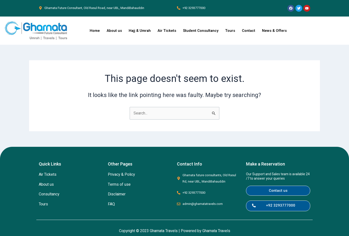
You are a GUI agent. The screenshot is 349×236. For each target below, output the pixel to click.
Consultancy (49, 194)
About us (114, 30)
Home (95, 30)
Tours (230, 30)
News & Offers (274, 30)
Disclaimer (117, 194)
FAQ (111, 204)
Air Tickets (167, 30)
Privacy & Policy (121, 174)
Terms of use (119, 184)
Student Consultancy (200, 30)
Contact (248, 30)
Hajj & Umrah (140, 30)
